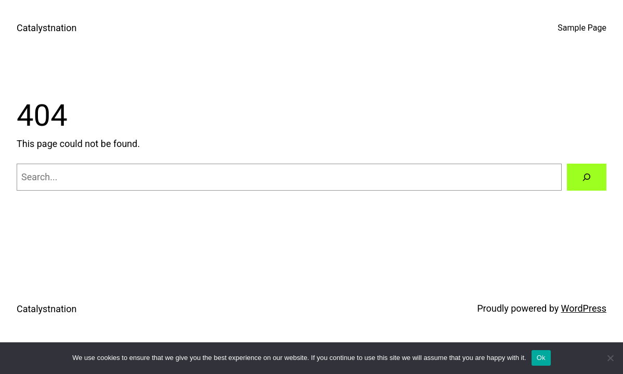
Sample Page (582, 28)
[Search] (586, 177)
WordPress (583, 308)
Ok (541, 358)
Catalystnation (46, 27)
